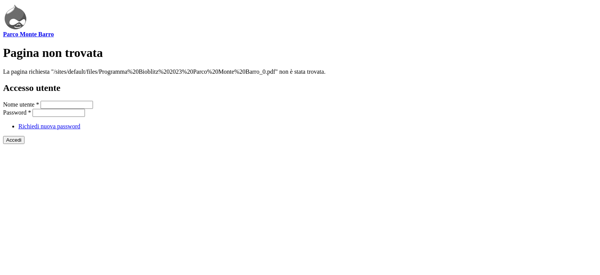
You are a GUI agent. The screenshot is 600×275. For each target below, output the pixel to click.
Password (17, 112)
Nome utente (21, 104)
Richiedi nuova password (49, 126)
